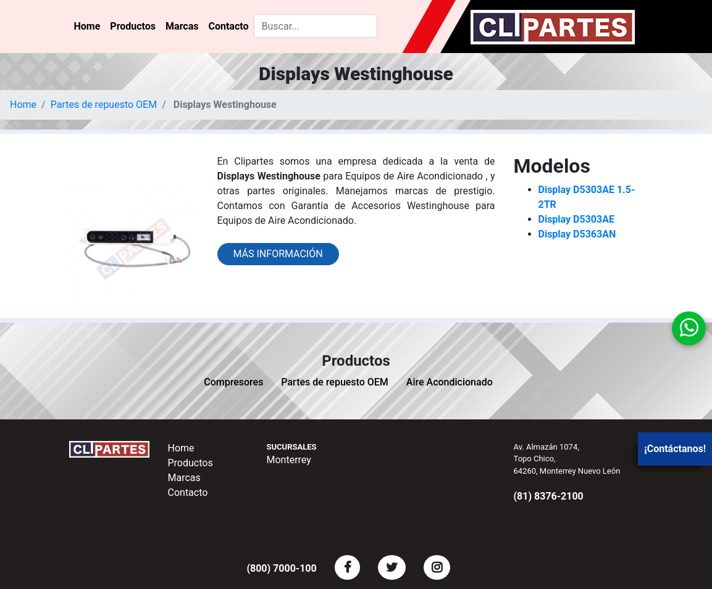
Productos (133, 26)
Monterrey (289, 460)
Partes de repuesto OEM (104, 104)
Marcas (181, 26)
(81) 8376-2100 (549, 496)
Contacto (228, 26)
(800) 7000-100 (281, 568)
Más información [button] (278, 254)
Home (87, 26)
